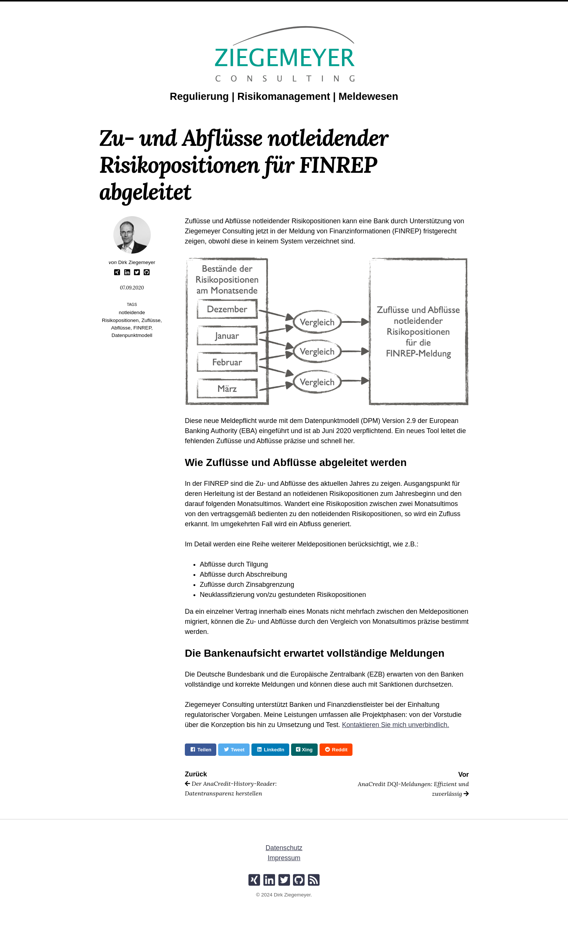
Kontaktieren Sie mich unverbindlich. (396, 725)
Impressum (283, 858)
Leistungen (216, 7)
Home (184, 7)
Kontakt (379, 7)
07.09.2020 (132, 287)
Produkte (346, 7)
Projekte (310, 7)
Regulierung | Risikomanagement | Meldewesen (283, 96)
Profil (250, 7)
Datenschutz (284, 848)
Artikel (277, 7)
